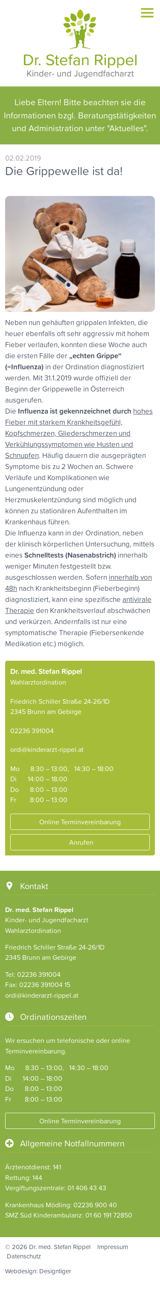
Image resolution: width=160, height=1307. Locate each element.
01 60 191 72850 (108, 1215)
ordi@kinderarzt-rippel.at (47, 749)
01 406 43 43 (86, 1188)
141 (57, 1167)
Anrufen (80, 842)
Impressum (112, 1247)
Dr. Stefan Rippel (80, 44)
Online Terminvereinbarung (80, 822)
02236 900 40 (95, 1205)
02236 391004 (32, 730)
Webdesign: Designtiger (38, 1271)
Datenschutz (24, 1256)
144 (37, 1177)
